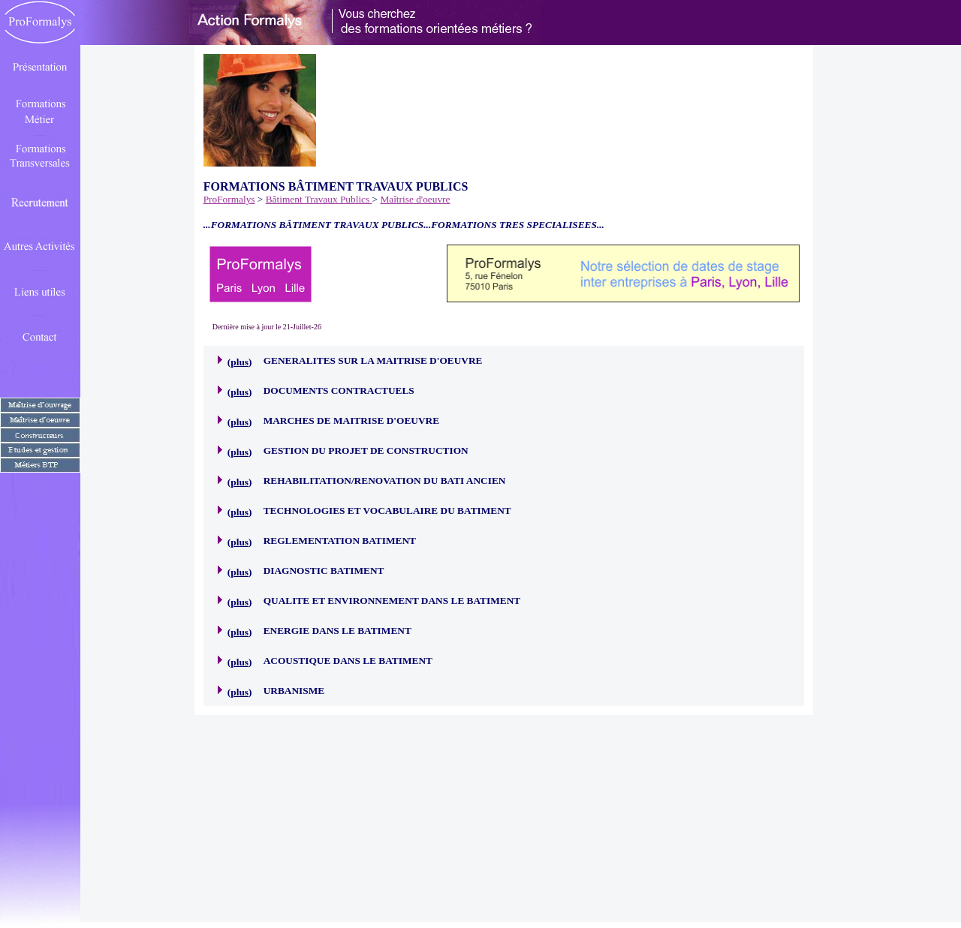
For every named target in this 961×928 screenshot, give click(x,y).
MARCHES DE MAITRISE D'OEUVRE (351, 420)
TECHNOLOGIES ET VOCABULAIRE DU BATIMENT (387, 510)
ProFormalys (229, 199)
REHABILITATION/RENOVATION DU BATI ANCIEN (385, 480)
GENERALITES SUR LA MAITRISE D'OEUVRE (373, 360)
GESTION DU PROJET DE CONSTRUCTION (366, 450)
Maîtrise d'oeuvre (415, 199)
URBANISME (294, 690)
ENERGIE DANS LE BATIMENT (337, 630)
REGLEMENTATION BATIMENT (340, 540)
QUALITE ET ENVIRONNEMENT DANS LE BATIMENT (392, 600)
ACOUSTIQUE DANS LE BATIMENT (348, 660)
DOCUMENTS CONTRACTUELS (339, 390)
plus (239, 362)
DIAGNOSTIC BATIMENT (324, 570)
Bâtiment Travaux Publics (319, 199)
